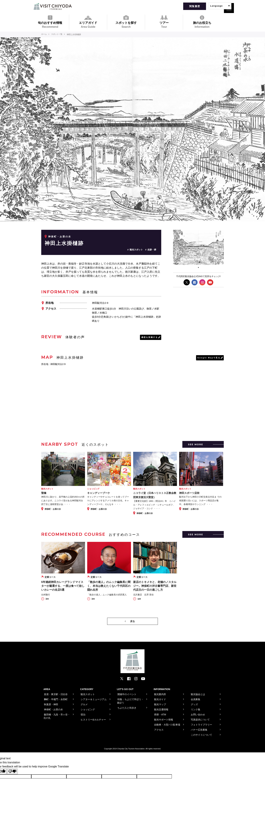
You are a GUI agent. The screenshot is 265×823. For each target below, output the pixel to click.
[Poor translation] (12, 772)
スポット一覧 (58, 34)
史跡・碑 (151, 249)
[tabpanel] (198, 247)
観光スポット (136, 249)
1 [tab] (198, 267)
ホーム (44, 34)
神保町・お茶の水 (59, 236)
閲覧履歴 (194, 6)
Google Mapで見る (208, 358)
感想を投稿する (149, 337)
